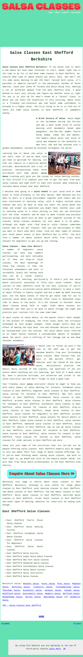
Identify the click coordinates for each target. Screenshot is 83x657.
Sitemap (5, 623)
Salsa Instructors (33, 573)
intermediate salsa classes (53, 397)
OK (64, 649)
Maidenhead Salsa (12, 597)
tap (4, 492)
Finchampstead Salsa (67, 587)
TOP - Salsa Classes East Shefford (21, 605)
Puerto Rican (35, 520)
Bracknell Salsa (32, 590)
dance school (20, 186)
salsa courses (10, 434)
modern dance (49, 138)
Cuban (26, 556)
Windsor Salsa (53, 590)
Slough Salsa (71, 590)
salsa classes (10, 183)
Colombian (30, 533)
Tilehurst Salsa (42, 587)
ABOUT (57, 12)
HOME (50, 12)
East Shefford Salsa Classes (26, 511)
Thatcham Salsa (11, 590)
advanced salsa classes (38, 424)
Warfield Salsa (71, 593)
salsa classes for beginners (31, 414)
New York (27, 560)
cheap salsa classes (57, 410)
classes (6, 221)
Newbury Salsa (52, 593)
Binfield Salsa (21, 587)
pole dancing (41, 488)
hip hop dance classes (58, 492)
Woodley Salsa (31, 584)
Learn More (55, 649)
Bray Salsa (63, 584)
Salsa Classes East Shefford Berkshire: (25, 67)
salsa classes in (62, 482)
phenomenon (16, 148)
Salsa (70, 118)
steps (39, 231)
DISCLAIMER (76, 12)
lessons (70, 306)
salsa (39, 141)
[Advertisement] (18, 130)
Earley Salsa (32, 597)
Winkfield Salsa (11, 593)
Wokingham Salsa (53, 597)
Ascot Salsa (48, 584)
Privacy (77, 623)
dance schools (34, 238)
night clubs (49, 306)
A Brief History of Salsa (50, 118)
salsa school (41, 191)
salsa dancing (62, 176)
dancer (52, 317)
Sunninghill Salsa (33, 593)
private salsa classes (27, 401)
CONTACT (65, 12)
